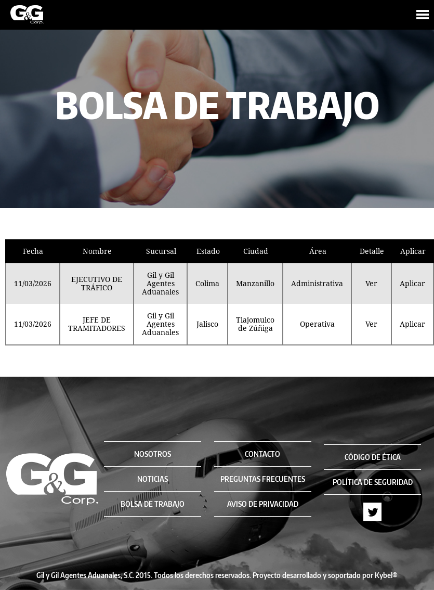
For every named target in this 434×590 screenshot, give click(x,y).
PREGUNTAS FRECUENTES (262, 478)
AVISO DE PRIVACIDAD (262, 503)
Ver (371, 283)
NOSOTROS (152, 454)
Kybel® (386, 575)
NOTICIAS (152, 478)
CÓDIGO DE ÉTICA (373, 457)
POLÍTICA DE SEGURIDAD (373, 482)
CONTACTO (262, 454)
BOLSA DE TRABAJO (153, 503)
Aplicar (412, 283)
